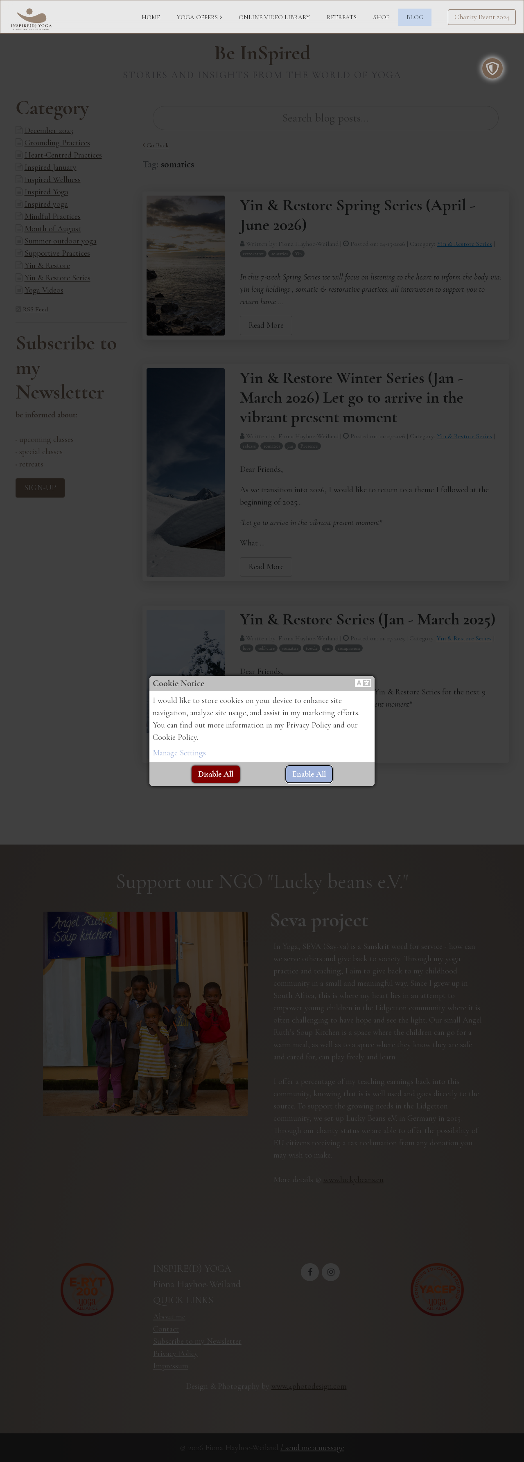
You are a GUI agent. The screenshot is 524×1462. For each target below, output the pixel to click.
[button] (363, 683)
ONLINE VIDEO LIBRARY (274, 17)
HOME (151, 17)
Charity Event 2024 (481, 17)
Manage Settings (179, 753)
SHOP (381, 17)
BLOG (415, 17)
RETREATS (342, 17)
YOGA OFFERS (197, 17)
